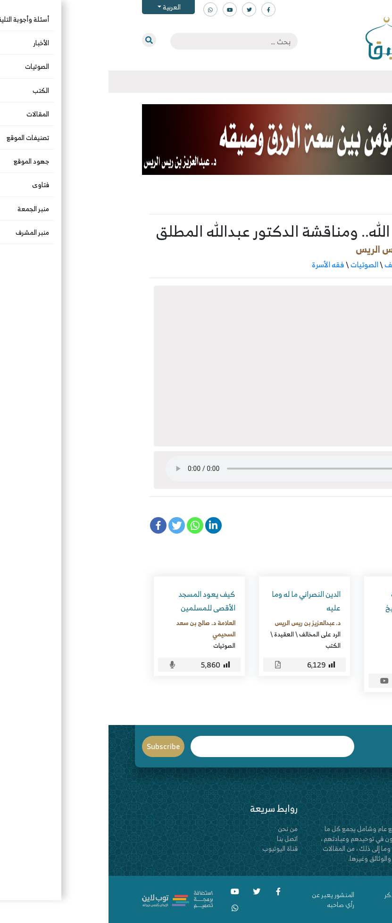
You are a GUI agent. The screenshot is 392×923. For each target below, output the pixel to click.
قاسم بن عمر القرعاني (310, 650)
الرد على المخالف (301, 264)
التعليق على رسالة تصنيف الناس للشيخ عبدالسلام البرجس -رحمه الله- (307, 614)
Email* (164, 746)
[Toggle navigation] (359, 82)
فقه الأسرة (219, 264)
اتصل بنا (178, 838)
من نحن (179, 828)
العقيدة (175, 634)
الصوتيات (256, 264)
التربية (342, 264)
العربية (62, 7)
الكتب (224, 645)
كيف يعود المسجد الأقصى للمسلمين (98, 600)
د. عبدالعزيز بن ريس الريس (299, 249)
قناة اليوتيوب (171, 848)
